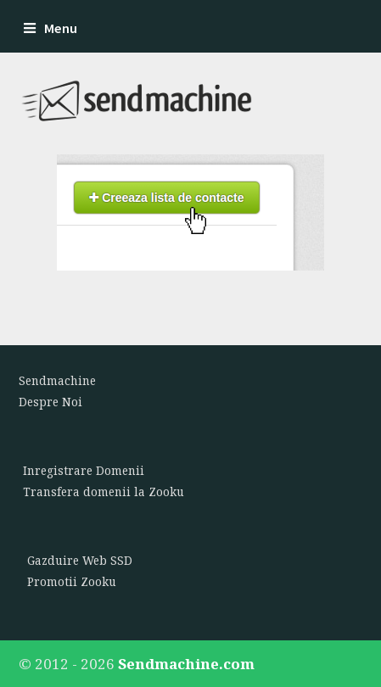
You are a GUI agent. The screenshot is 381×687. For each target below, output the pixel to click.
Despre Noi (50, 402)
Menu (50, 28)
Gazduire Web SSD (79, 560)
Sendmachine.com (186, 663)
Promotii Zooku (71, 581)
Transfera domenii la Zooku (103, 492)
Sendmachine (57, 380)
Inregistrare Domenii (83, 470)
